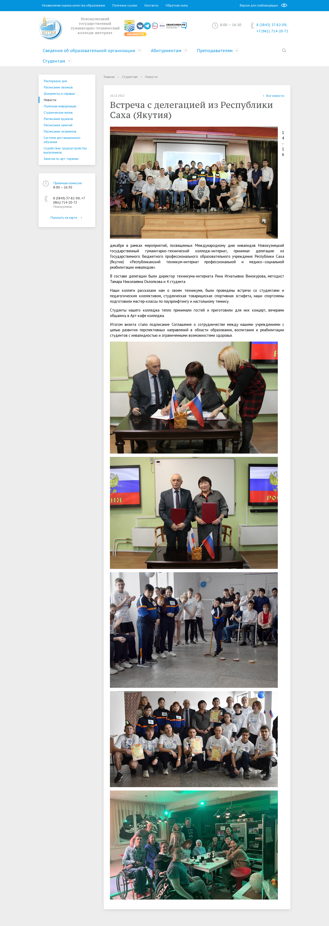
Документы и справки (59, 93)
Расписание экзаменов (60, 131)
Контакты (151, 5)
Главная (109, 77)
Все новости (273, 95)
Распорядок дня (55, 81)
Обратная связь (177, 5)
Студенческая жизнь (58, 112)
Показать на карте (67, 217)
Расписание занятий (58, 125)
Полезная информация (60, 106)
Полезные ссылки (124, 5)
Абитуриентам (166, 50)
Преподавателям (215, 50)
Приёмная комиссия (67, 183)
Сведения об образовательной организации (89, 50)
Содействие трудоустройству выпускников (65, 150)
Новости (50, 100)
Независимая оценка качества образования (73, 5)
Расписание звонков (58, 87)
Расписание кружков (58, 119)
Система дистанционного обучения (62, 139)
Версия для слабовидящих (263, 5)
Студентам (54, 61)
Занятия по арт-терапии (61, 159)
